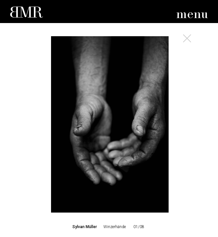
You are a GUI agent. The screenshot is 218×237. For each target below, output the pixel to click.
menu (192, 15)
